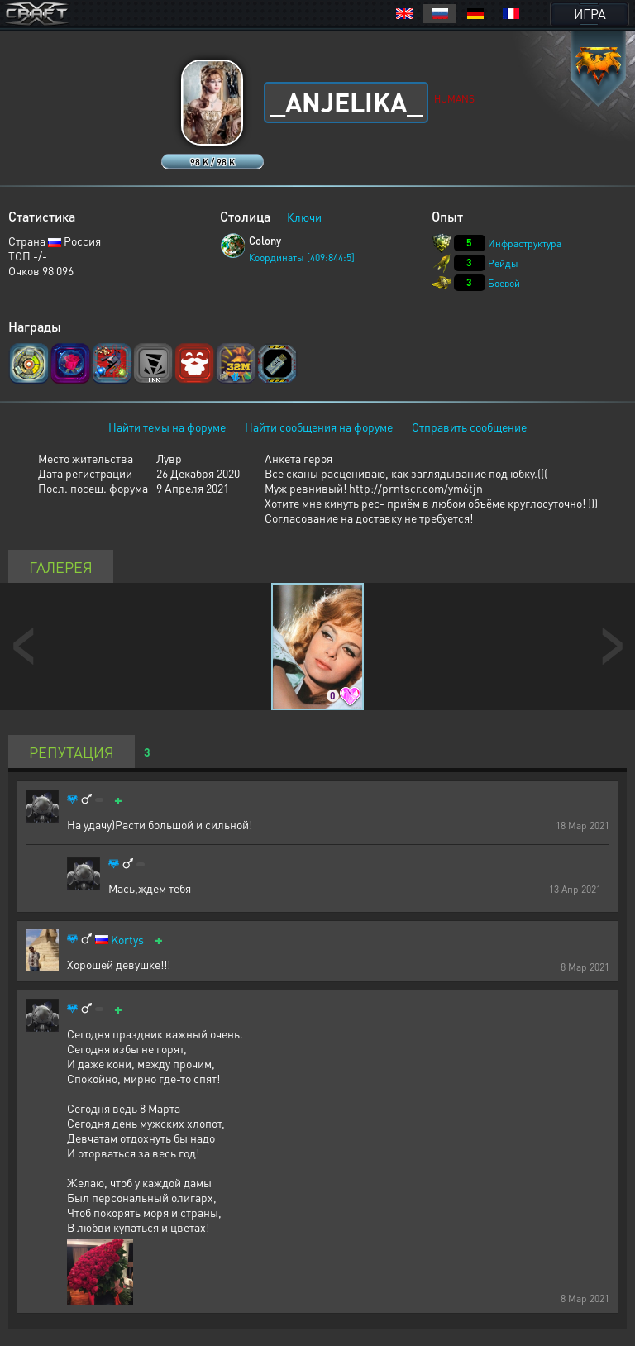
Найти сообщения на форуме (319, 426)
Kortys (127, 940)
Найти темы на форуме (167, 426)
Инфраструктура (524, 243)
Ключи (304, 216)
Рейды (503, 263)
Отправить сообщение (469, 426)
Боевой (504, 283)
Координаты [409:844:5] (302, 257)
